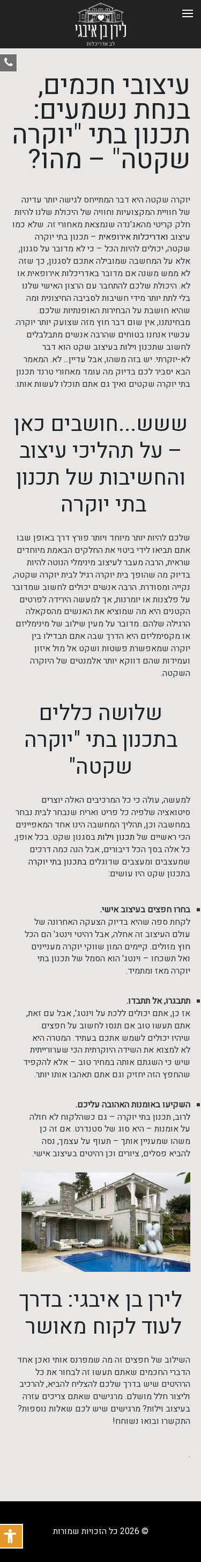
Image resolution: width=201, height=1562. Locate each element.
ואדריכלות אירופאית (133, 237)
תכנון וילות (116, 837)
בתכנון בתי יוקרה (57, 862)
